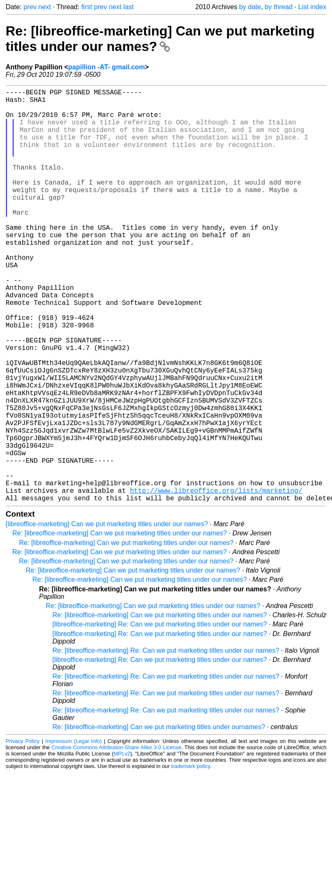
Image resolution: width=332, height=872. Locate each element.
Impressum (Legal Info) (74, 833)
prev (29, 6)
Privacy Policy (23, 833)
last (128, 6)
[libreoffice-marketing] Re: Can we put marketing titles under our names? (160, 716)
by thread (279, 6)
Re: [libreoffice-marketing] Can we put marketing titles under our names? (160, 38)
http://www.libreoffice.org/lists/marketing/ (216, 580)
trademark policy (190, 858)
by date (250, 6)
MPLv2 (122, 845)
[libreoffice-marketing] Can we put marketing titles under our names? (107, 615)
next (44, 6)
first (86, 6)
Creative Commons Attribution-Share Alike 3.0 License (116, 839)
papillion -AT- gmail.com (106, 67)
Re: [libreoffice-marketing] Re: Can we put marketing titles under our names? (166, 742)
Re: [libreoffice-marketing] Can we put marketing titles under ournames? (159, 818)
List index (312, 6)
